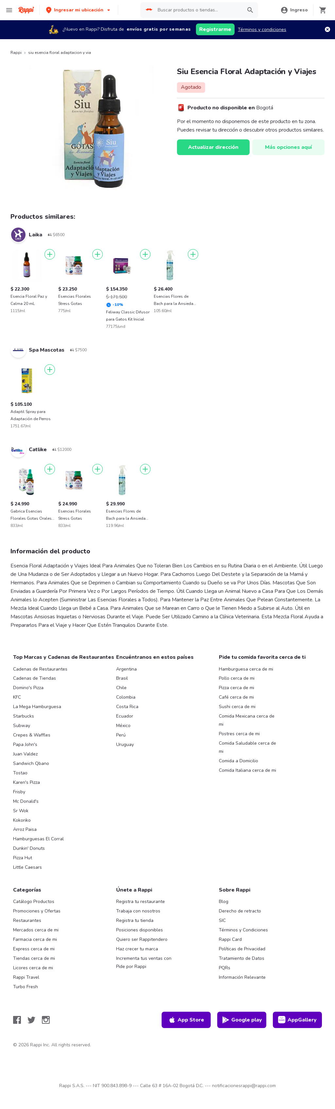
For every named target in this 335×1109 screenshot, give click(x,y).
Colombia (125, 697)
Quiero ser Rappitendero (142, 939)
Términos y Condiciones (243, 930)
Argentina (126, 669)
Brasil (122, 678)
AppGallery (297, 1020)
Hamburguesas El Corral (38, 839)
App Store (186, 1020)
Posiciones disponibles (139, 930)
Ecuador (124, 716)
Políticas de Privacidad (242, 949)
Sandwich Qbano (31, 763)
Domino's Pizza (28, 688)
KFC (17, 697)
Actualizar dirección (213, 147)
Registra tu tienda (134, 920)
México (123, 725)
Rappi (16, 52)
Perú (121, 735)
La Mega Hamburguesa (37, 707)
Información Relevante (242, 977)
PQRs (224, 968)
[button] (79, 10)
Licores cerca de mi (33, 968)
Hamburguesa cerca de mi (246, 669)
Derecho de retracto (240, 911)
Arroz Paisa (25, 829)
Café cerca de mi (236, 697)
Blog (223, 901)
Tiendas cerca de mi (34, 958)
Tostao (20, 773)
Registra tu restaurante (140, 901)
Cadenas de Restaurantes (40, 669)
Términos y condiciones (262, 29)
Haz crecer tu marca (137, 949)
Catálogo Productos (33, 901)
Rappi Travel (26, 977)
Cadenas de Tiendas (34, 678)
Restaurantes (27, 920)
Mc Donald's (26, 801)
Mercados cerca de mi (36, 930)
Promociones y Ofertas (37, 911)
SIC (222, 920)
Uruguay (125, 744)
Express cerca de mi (34, 949)
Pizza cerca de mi (236, 688)
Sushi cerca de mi (237, 707)
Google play (242, 1020)
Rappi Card (230, 939)
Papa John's (25, 744)
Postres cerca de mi (239, 734)
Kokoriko (22, 820)
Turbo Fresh (25, 987)
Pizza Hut (22, 858)
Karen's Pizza (26, 782)
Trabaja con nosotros (138, 911)
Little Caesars (27, 867)
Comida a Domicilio (238, 761)
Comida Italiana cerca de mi (247, 770)
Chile (121, 688)
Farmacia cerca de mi (35, 939)
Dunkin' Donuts (29, 848)
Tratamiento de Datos (241, 958)
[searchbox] (198, 10)
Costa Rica (127, 707)
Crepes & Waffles (31, 735)
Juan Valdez (25, 754)
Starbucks (23, 716)
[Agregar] (49, 254)
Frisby (19, 792)
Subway (21, 725)
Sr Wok (20, 811)
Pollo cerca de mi (237, 678)
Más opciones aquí (288, 147)
